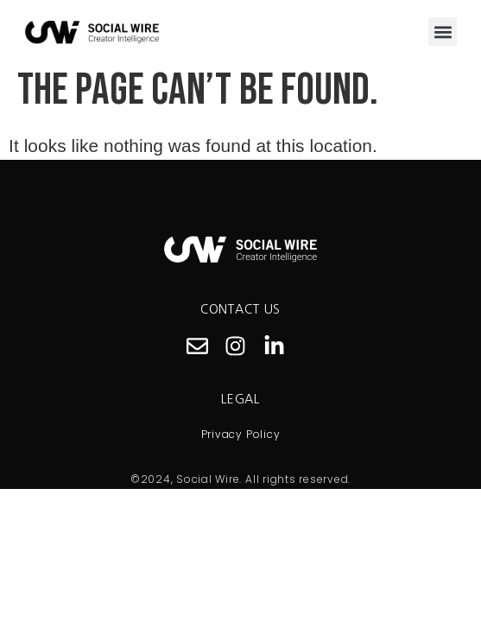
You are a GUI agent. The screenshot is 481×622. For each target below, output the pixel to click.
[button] (442, 31)
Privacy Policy (241, 434)
